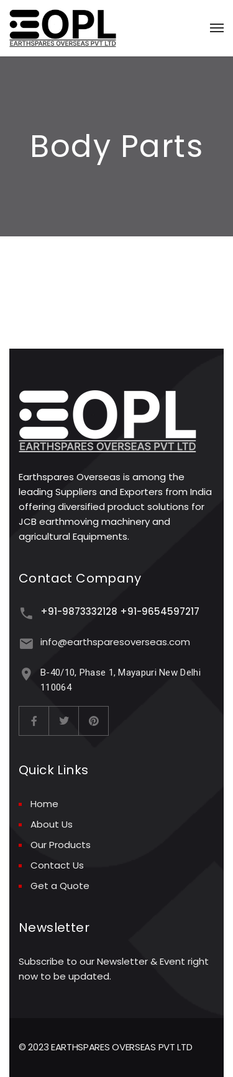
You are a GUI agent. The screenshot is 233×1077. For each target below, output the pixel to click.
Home (44, 803)
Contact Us (57, 865)
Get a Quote (59, 885)
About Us (51, 824)
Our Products (60, 844)
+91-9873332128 (78, 611)
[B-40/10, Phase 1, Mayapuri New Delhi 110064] (26, 674)
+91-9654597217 (159, 611)
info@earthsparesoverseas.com (115, 641)
